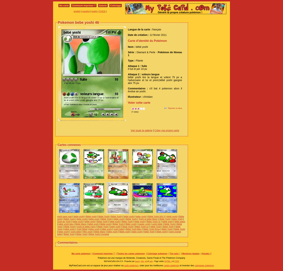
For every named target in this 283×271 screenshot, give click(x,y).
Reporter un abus (175, 108)
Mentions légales (191, 253)
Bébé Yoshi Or (154, 221)
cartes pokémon (171, 265)
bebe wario (180, 221)
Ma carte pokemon (80, 253)
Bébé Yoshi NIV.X (156, 216)
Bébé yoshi (91, 216)
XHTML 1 (168, 261)
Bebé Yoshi (127, 226)
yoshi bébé (119, 229)
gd (146, 261)
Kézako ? (207, 253)
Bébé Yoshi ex (142, 226)
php (142, 261)
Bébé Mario (80, 224)
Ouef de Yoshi (64, 221)
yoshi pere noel (64, 216)
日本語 (102, 11)
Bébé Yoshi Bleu (134, 229)
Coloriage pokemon (157, 253)
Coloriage (115, 5)
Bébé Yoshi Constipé (99, 234)
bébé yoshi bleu (65, 224)
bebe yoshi (79, 216)
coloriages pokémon (204, 265)
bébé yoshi (129, 216)
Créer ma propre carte (166, 130)
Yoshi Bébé (81, 229)
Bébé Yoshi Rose (151, 229)
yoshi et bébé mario (86, 226)
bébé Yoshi (177, 219)
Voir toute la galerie (141, 130)
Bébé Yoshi (103, 216)
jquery (137, 261)
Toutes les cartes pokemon (131, 253)
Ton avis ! (175, 253)
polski (94, 11)
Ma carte (64, 5)
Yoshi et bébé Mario (148, 219)
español (86, 11)
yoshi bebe (76, 231)
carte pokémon (131, 265)
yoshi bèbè (157, 224)
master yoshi (144, 224)
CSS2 (176, 261)
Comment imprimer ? (84, 5)
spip (151, 261)
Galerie (103, 5)
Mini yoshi (87, 231)
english (77, 11)
